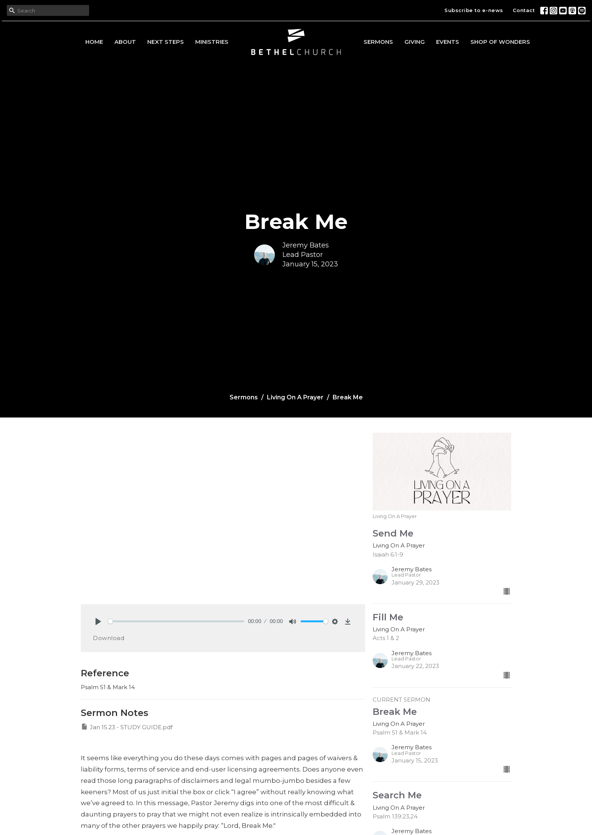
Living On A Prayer (295, 397)
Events (447, 41)
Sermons (378, 41)
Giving (414, 41)
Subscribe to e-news (473, 10)
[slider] (176, 621)
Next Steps (165, 41)
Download (108, 638)
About (125, 41)
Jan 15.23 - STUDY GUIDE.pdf (127, 727)
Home (94, 41)
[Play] (98, 621)
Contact (524, 10)
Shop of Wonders (500, 41)
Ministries (211, 41)
